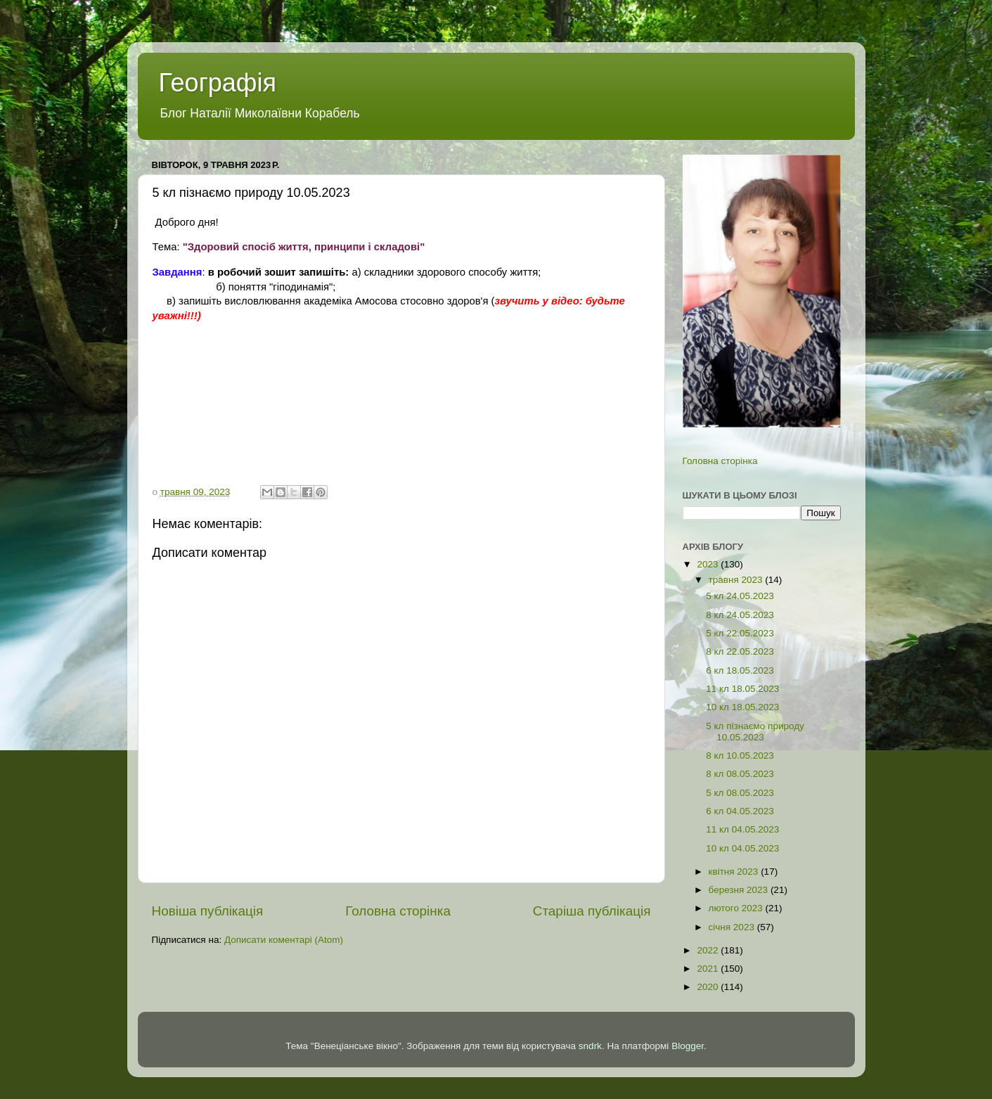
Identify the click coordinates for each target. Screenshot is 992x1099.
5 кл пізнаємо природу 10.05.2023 (755, 732)
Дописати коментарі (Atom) (283, 939)
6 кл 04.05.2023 (740, 811)
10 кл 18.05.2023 (742, 707)
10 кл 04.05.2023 (742, 848)
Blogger (687, 1046)
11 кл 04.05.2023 (742, 829)
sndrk (590, 1046)
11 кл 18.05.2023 (742, 688)
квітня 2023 (735, 871)
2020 (709, 987)
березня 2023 (740, 890)
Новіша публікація (208, 911)
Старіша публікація (592, 911)
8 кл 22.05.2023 (740, 651)
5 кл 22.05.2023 (740, 633)
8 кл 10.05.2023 (740, 755)
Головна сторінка (398, 911)
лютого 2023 (737, 908)
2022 (709, 950)
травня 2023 (737, 579)
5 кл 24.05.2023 (740, 596)
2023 (709, 564)
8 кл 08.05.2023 (740, 774)
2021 (709, 968)
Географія (217, 82)
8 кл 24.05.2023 (740, 615)
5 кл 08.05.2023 (740, 793)
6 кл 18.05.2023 (740, 670)
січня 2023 (733, 927)
